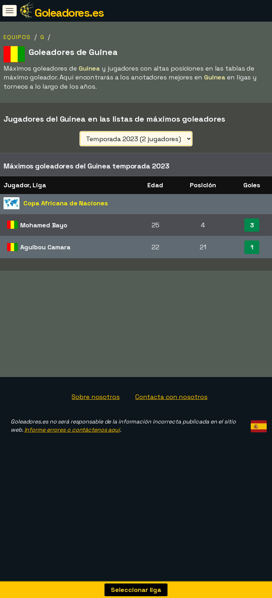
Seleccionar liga (136, 590)
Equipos (17, 37)
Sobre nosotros (96, 423)
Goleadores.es (69, 13)
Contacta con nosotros (171, 423)
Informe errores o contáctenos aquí (72, 456)
